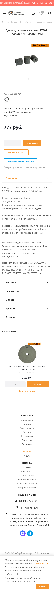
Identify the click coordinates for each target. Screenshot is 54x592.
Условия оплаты (27, 475)
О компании (27, 419)
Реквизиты (27, 436)
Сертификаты (27, 428)
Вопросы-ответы (27, 487)
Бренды (27, 432)
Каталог (27, 451)
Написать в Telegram (30, 533)
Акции (27, 455)
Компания (27, 415)
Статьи (27, 467)
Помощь (27, 462)
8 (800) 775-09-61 (28, 501)
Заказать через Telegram (21, 161)
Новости (27, 423)
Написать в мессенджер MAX (23, 533)
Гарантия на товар (27, 483)
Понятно (42, 586)
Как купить (27, 471)
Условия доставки (27, 479)
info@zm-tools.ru (29, 507)
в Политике (41, 563)
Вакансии (27, 444)
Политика (27, 440)
